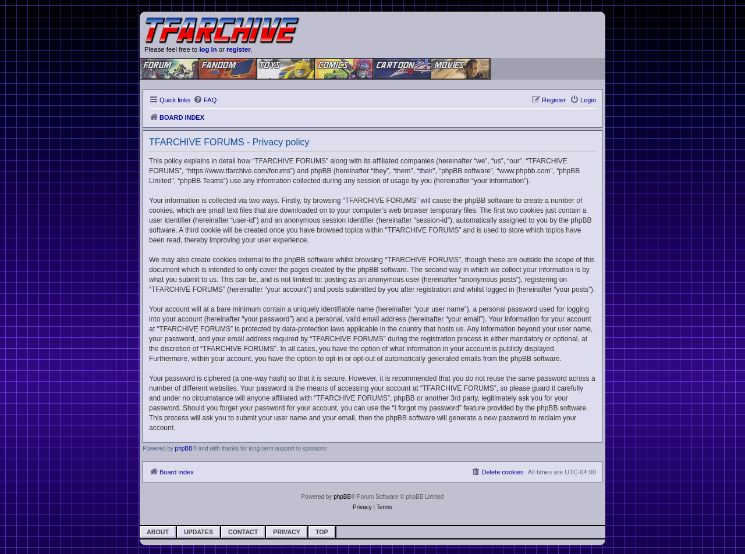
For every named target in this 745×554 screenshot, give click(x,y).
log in (208, 49)
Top (321, 531)
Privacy (286, 531)
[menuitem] (205, 100)
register (238, 49)
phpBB (184, 448)
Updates (198, 531)
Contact (243, 531)
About (158, 531)
